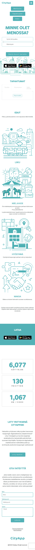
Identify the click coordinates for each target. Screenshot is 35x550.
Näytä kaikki (17, 95)
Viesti (3, 506)
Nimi (3, 492)
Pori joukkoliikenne (17, 210)
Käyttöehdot (17, 530)
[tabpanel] (17, 95)
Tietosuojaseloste (17, 529)
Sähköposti (5, 499)
